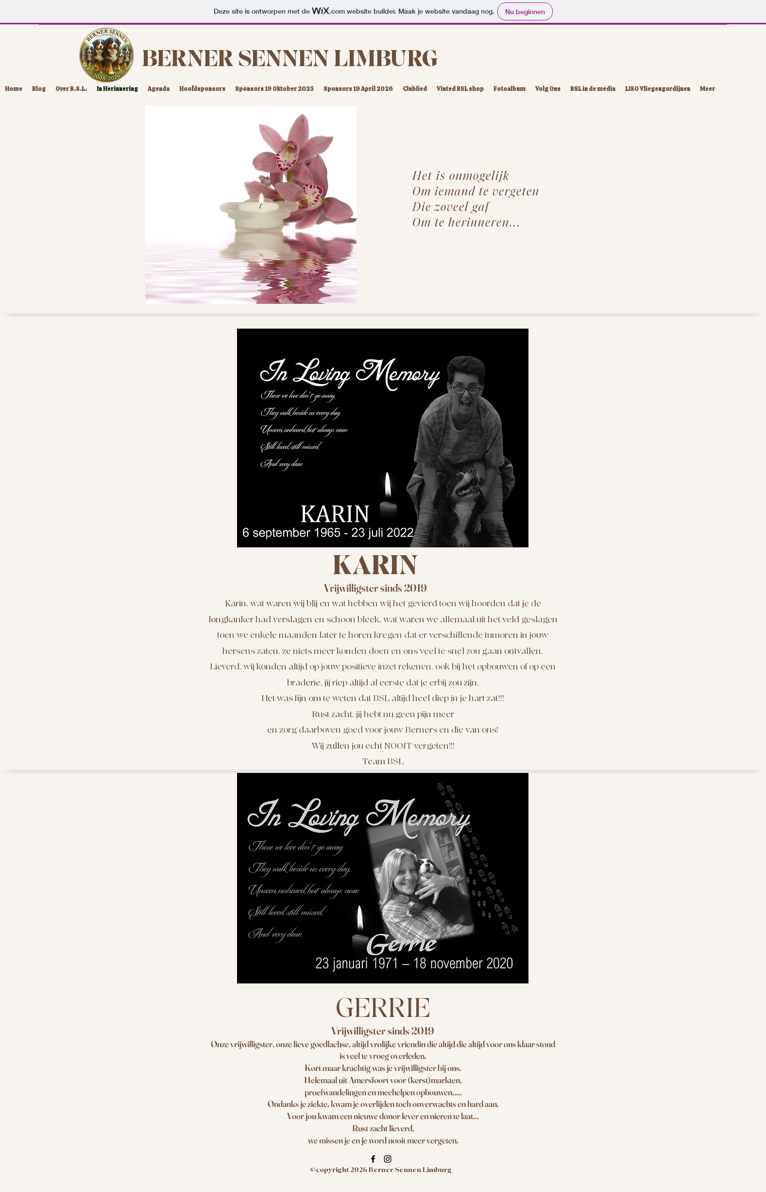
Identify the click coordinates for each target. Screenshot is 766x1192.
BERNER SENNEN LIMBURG (290, 59)
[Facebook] (373, 1159)
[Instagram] (387, 1159)
